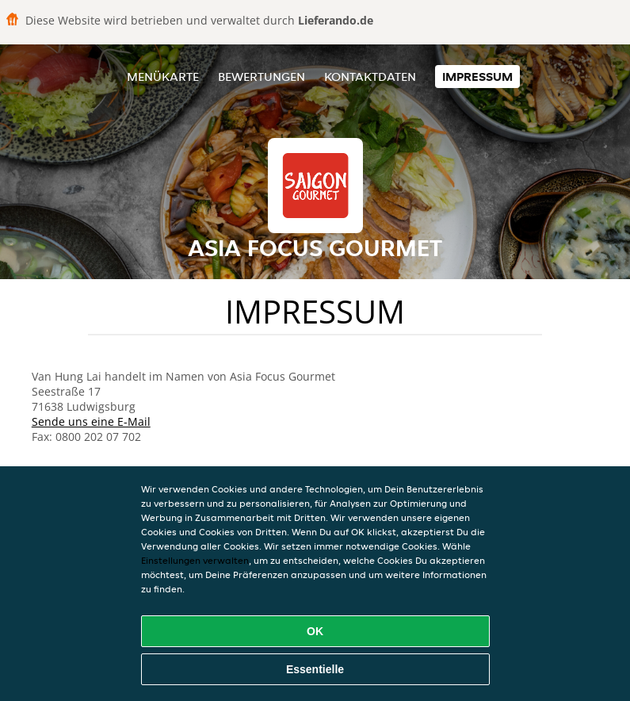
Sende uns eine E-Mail (91, 421)
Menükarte (163, 76)
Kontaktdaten (370, 76)
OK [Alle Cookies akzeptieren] (315, 631)
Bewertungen (261, 76)
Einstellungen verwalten (195, 560)
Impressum (477, 76)
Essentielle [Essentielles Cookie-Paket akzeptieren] (315, 669)
